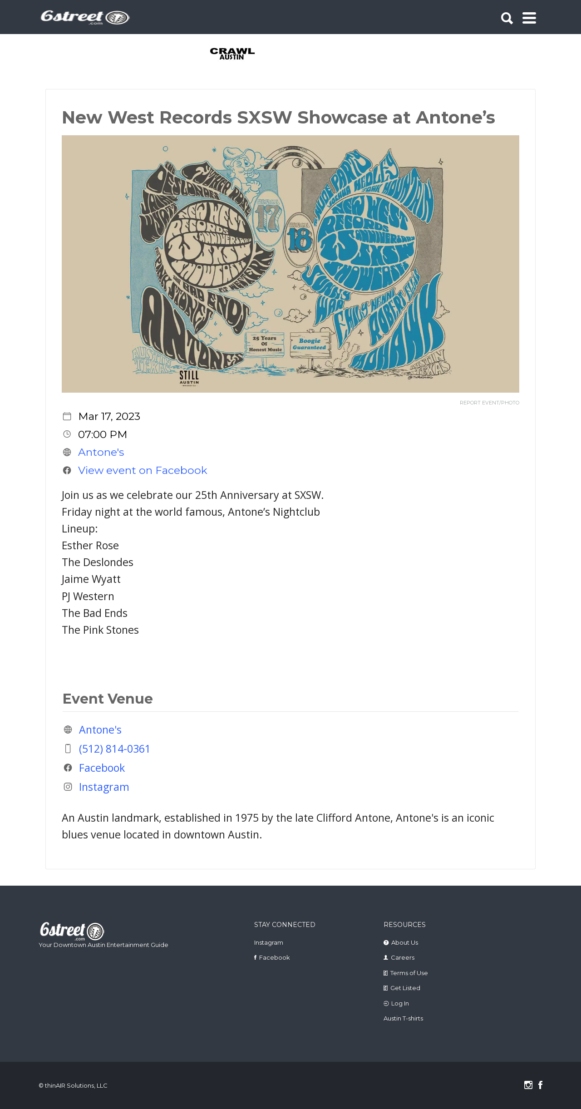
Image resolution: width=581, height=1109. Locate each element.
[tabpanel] (238, 54)
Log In (400, 1003)
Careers (402, 957)
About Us (404, 942)
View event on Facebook (142, 470)
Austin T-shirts (403, 1018)
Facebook (102, 767)
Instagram (104, 786)
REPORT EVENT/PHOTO (489, 403)
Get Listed (405, 987)
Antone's (101, 452)
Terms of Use (409, 972)
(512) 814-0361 (115, 748)
